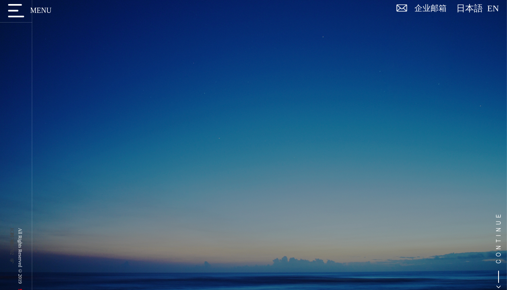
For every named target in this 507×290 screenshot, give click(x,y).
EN (493, 8)
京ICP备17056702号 (12, 241)
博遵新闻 (76, 51)
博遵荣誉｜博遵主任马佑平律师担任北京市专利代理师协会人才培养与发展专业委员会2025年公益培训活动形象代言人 (440, 190)
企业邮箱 (430, 8)
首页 (448, 55)
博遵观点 (72, 74)
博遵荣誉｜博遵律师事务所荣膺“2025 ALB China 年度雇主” (440, 137)
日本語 (471, 8)
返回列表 (468, 77)
